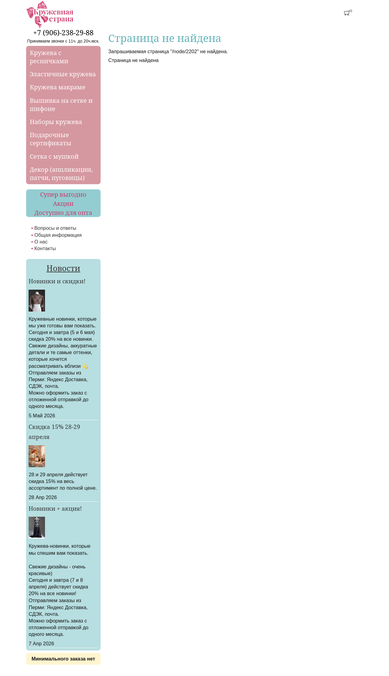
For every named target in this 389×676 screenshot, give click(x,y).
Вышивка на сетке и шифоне (61, 104)
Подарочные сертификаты (50, 139)
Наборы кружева (56, 122)
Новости (63, 268)
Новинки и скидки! (57, 281)
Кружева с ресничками (49, 57)
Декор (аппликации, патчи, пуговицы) (61, 173)
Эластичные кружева (63, 74)
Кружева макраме (57, 87)
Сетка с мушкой (54, 156)
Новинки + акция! (55, 508)
